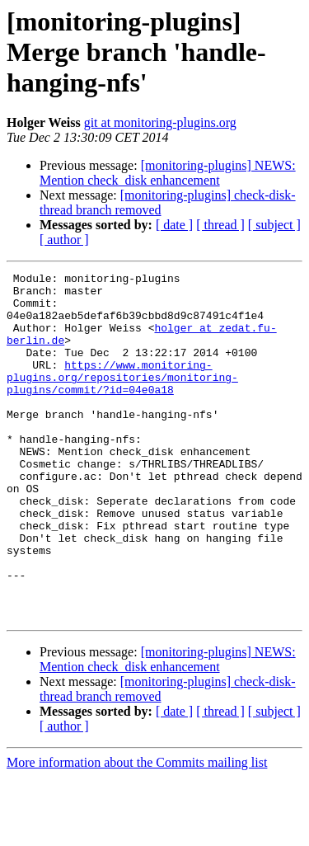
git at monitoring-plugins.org (160, 122)
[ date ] (174, 225)
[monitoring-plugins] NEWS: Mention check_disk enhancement (168, 172)
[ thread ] (220, 225)
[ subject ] (274, 225)
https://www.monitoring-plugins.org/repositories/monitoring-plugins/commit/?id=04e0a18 (122, 399)
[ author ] (64, 240)
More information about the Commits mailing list (137, 832)
